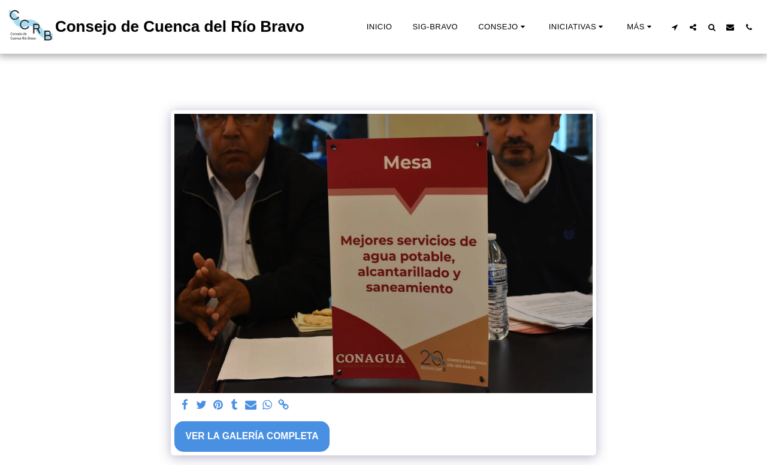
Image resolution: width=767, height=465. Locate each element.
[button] (503, 27)
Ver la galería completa (251, 436)
